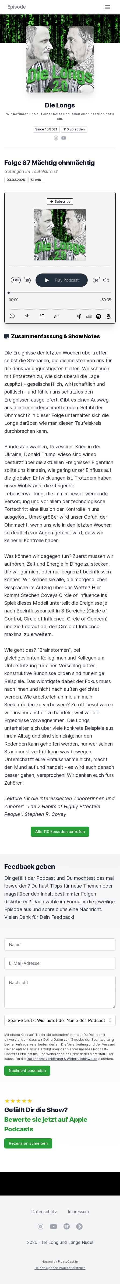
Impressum (78, 1211)
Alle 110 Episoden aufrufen (60, 831)
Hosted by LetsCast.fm (60, 1261)
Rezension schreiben (28, 1143)
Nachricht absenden (27, 1070)
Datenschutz (44, 1211)
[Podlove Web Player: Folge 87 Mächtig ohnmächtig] (60, 257)
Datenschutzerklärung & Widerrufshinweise (62, 1059)
